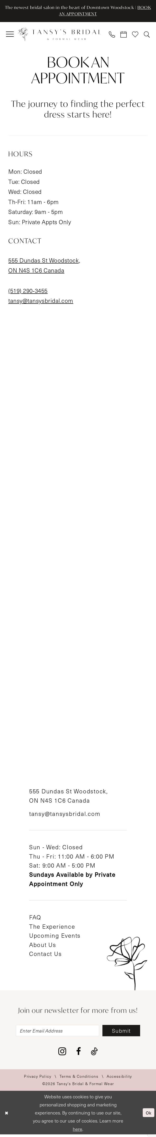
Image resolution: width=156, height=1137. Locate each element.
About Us (42, 946)
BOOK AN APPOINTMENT (78, 15)
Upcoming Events (55, 937)
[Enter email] (55, 1032)
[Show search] (147, 35)
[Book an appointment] (124, 35)
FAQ (35, 918)
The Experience (52, 927)
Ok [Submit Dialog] (148, 1115)
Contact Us (45, 955)
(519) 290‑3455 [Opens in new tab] (28, 292)
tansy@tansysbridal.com (65, 815)
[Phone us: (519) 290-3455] (112, 35)
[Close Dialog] (7, 1115)
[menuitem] (10, 36)
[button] (10, 36)
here (77, 1131)
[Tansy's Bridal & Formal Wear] (59, 35)
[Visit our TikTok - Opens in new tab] (94, 1054)
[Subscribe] (126, 1032)
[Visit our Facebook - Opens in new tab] (78, 1054)
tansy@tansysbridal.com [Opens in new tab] (40, 302)
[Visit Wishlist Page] (135, 35)
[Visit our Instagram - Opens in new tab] (62, 1054)
